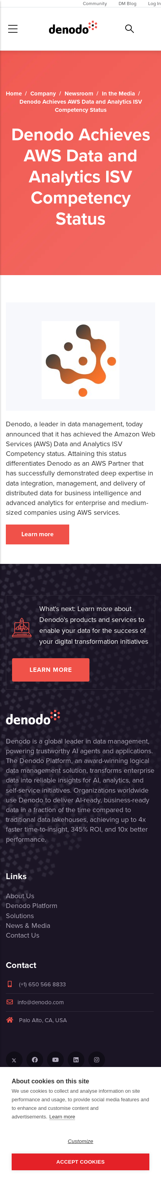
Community (95, 3)
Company (43, 93)
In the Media (118, 93)
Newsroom (79, 93)
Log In (154, 3)
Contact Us (22, 935)
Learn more (37, 534)
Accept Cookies (80, 1162)
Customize (80, 1141)
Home (14, 93)
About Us (20, 896)
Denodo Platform (32, 906)
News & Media (28, 925)
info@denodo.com (35, 1002)
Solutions (20, 916)
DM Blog (127, 3)
